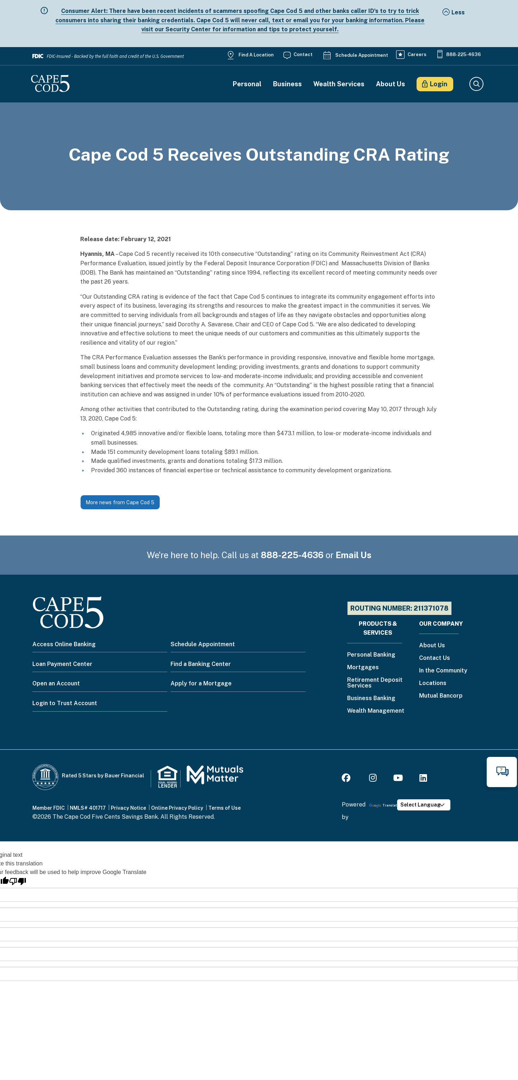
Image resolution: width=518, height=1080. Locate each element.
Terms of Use (224, 808)
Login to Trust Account (64, 703)
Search (476, 84)
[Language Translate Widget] (423, 804)
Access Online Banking (64, 644)
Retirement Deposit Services (375, 683)
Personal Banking (371, 655)
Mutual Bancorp (441, 696)
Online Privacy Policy (177, 808)
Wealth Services (338, 84)
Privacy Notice (128, 808)
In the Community (443, 671)
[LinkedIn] (423, 779)
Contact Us (434, 658)
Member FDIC (48, 808)
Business (287, 84)
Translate (384, 805)
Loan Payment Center (62, 664)
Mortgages (363, 668)
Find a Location (256, 55)
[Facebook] (347, 779)
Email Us (354, 555)
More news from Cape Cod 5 (120, 502)
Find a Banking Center (201, 664)
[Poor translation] (17, 881)
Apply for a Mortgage (201, 683)
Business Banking (371, 698)
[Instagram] (373, 779)
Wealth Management (375, 711)
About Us (390, 84)
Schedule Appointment (361, 55)
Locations (432, 683)
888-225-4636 (463, 54)
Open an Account (56, 683)
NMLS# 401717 (88, 808)
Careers (417, 54)
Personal (247, 84)
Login (438, 84)
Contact (303, 54)
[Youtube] (398, 779)
